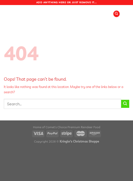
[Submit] (125, 104)
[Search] (116, 14)
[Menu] (52, 13)
